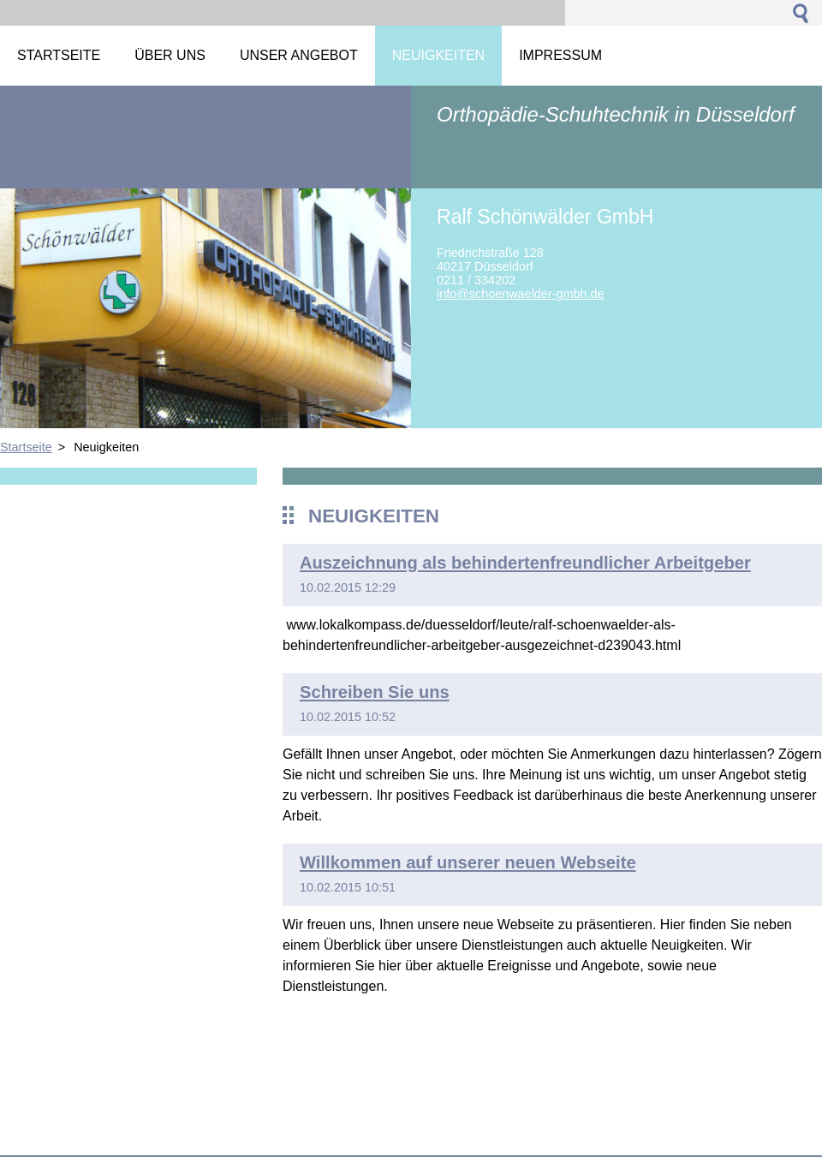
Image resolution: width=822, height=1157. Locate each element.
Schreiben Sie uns (375, 692)
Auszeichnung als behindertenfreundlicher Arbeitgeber (525, 562)
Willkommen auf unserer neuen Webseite (468, 862)
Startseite (26, 447)
